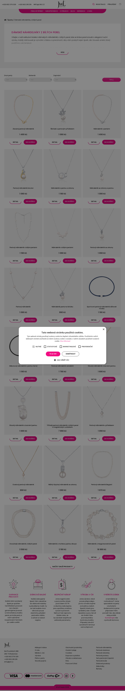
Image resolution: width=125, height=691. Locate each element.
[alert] (62, 345)
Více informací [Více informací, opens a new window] (65, 341)
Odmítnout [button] (70, 354)
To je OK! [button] (53, 354)
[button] (62, 360)
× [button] (103, 329)
